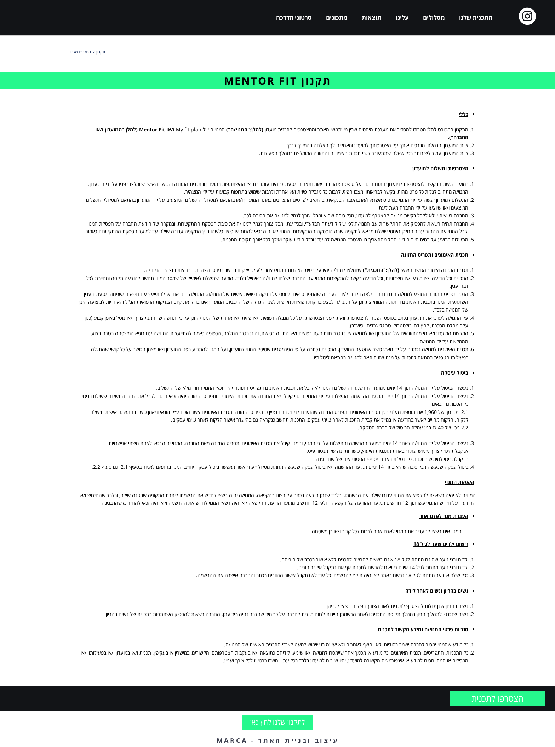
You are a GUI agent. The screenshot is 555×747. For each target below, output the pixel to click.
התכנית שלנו (475, 17)
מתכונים (337, 17)
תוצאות (372, 17)
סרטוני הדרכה (294, 17)
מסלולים (434, 17)
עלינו (402, 17)
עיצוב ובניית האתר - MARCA (278, 740)
